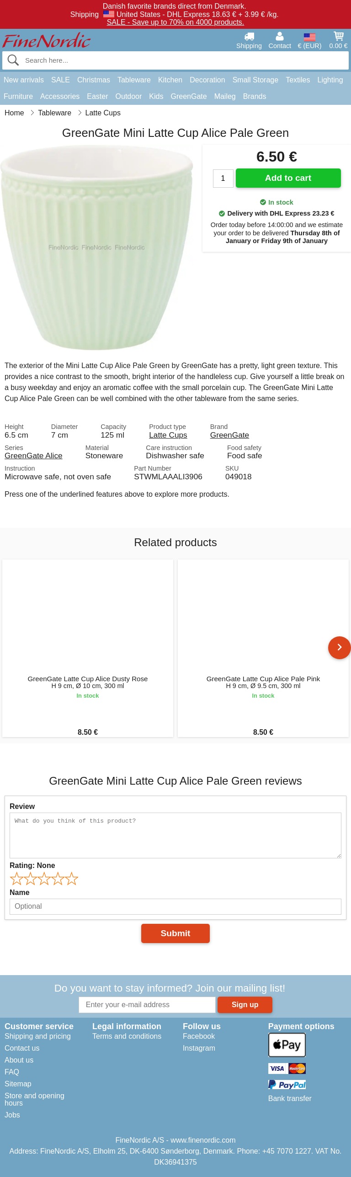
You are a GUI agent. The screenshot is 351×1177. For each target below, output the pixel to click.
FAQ (12, 1072)
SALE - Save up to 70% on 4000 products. (176, 22)
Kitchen (170, 80)
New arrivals (24, 80)
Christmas (93, 80)
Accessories (60, 96)
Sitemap (18, 1084)
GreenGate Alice (34, 455)
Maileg (225, 96)
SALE (60, 80)
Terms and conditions (126, 1036)
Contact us (22, 1048)
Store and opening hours (34, 1099)
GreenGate (188, 96)
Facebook (199, 1036)
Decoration (207, 80)
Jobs (12, 1115)
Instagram (199, 1048)
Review (22, 806)
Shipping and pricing (38, 1036)
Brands (254, 96)
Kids (156, 96)
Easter (97, 96)
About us (19, 1060)
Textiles (298, 80)
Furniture (18, 96)
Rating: (32, 865)
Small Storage (256, 80)
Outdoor (129, 96)
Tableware (134, 80)
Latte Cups (168, 434)
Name (20, 892)
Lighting (330, 80)
